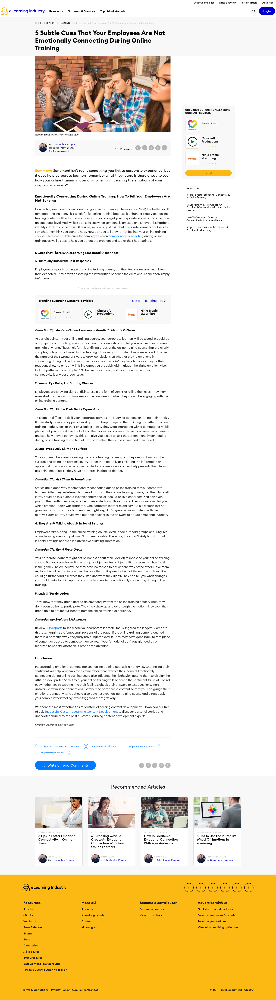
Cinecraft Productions (105, 312)
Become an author (152, 909)
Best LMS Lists (32, 957)
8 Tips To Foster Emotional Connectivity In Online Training (208, 196)
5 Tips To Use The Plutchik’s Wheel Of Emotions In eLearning (207, 229)
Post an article (249, 2)
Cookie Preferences (85, 990)
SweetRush (62, 312)
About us (87, 909)
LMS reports (54, 628)
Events (27, 933)
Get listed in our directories (215, 909)
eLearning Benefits (102, 832)
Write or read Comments (65, 765)
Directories (30, 945)
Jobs (26, 939)
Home (38, 23)
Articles (28, 909)
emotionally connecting (126, 236)
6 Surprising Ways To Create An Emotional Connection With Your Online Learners (208, 207)
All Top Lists (31, 951)
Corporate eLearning (57, 23)
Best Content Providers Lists (41, 963)
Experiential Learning (210, 832)
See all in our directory (149, 301)
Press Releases (32, 927)
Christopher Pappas (64, 144)
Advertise (268, 2)
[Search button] (253, 11)
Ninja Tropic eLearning (149, 312)
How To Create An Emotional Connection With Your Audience (204, 219)
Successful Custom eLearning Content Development (81, 712)
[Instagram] (248, 887)
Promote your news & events (216, 915)
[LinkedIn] (213, 887)
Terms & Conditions (35, 990)
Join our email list (204, 2)
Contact (87, 921)
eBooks (28, 915)
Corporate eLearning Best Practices (60, 746)
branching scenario (70, 343)
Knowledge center (93, 915)
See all (208, 173)
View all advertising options (218, 927)
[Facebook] (189, 887)
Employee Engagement (141, 746)
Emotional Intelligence (104, 746)
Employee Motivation (52, 752)
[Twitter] (201, 887)
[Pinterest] (237, 887)
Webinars (29, 921)
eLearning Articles (155, 832)
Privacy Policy (60, 990)
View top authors (151, 915)
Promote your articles (212, 921)
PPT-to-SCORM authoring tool (45, 969)
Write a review (227, 2)
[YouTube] (225, 887)
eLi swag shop (90, 927)
